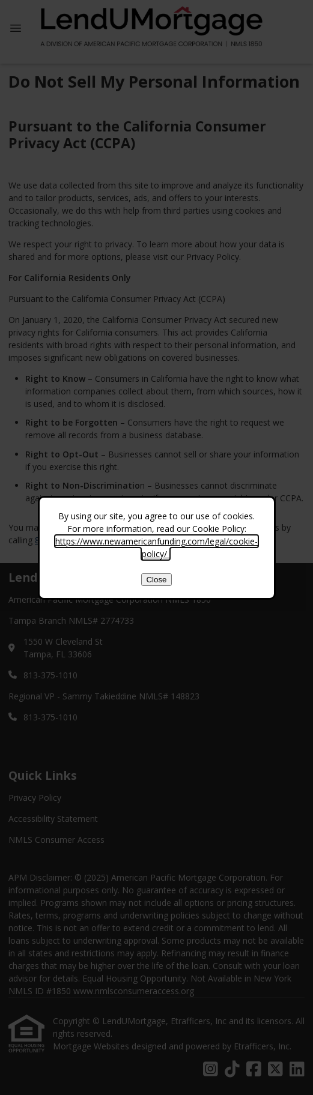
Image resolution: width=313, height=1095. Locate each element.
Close (156, 579)
